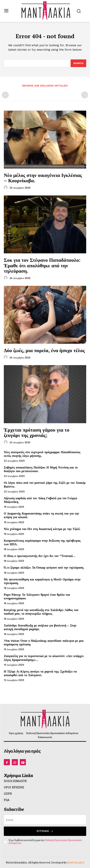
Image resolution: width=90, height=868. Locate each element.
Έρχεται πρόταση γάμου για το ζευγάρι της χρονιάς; (36, 432)
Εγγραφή (45, 831)
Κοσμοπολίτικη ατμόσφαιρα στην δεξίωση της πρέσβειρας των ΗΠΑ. (42, 542)
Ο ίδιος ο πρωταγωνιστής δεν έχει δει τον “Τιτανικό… (39, 556)
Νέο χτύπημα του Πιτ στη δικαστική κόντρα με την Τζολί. (42, 529)
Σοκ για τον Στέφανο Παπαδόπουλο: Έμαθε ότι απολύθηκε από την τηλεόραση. (42, 265)
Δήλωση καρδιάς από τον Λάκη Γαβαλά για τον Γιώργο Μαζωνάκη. (40, 500)
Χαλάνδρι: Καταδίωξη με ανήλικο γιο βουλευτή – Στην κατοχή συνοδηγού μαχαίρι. (40, 627)
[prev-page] (5, 95)
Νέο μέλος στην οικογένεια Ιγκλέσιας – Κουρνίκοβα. (43, 178)
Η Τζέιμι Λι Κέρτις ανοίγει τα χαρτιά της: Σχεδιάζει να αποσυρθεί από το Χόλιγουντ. (40, 673)
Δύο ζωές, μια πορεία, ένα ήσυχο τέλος (44, 350)
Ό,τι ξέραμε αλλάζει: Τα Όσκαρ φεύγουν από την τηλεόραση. (44, 567)
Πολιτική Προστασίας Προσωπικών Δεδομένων (45, 841)
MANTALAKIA (75, 862)
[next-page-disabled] (84, 95)
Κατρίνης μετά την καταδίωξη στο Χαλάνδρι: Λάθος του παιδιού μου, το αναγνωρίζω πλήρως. (41, 611)
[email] (45, 820)
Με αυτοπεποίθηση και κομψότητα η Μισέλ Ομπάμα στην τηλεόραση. (42, 581)
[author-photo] (6, 188)
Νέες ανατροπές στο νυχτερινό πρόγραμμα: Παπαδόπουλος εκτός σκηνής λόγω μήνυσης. (42, 454)
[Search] (78, 63)
